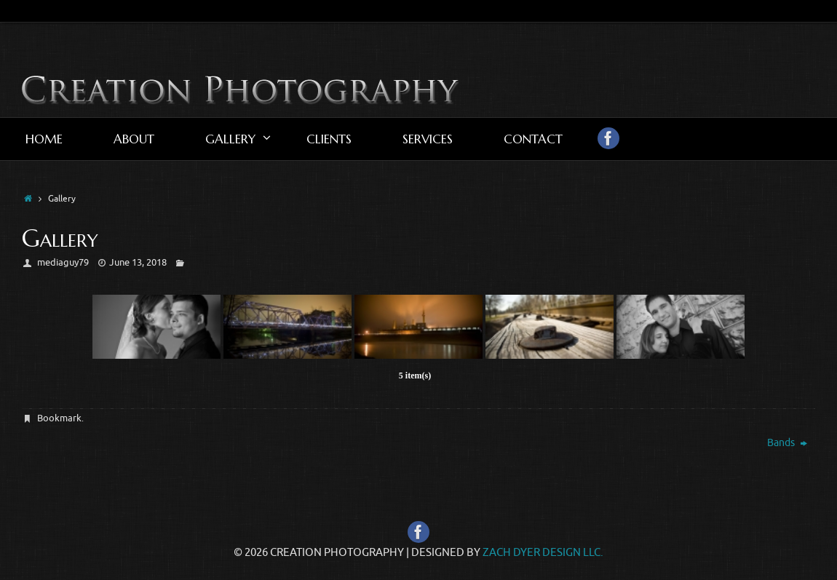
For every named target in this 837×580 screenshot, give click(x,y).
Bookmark (59, 418)
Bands (787, 443)
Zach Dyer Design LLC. (543, 553)
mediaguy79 (63, 262)
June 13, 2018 (138, 262)
